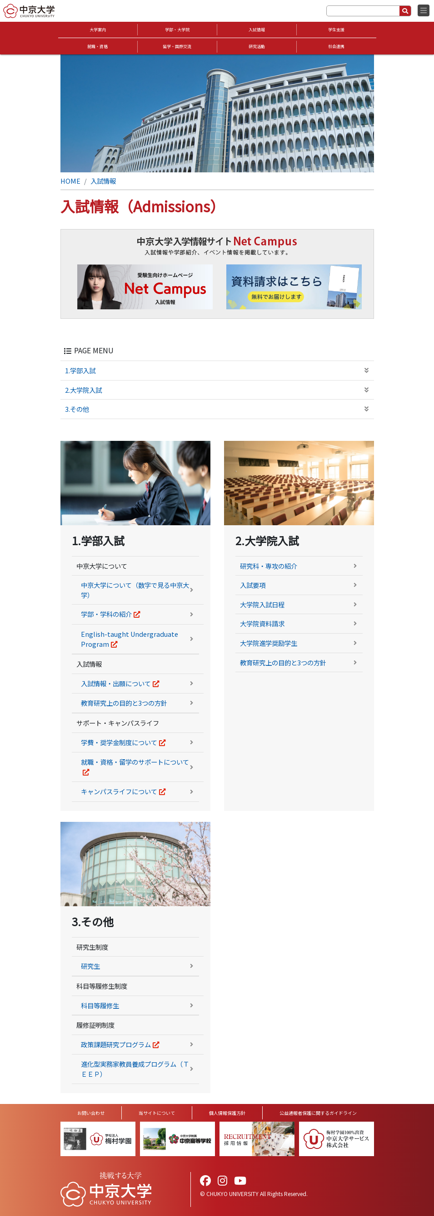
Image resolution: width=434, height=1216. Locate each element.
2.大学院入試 (83, 390)
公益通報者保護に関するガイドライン (318, 1112)
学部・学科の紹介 (106, 614)
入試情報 (257, 30)
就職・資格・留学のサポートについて (135, 762)
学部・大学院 (177, 30)
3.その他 (77, 409)
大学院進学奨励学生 (268, 643)
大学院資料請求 (262, 623)
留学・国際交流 (177, 46)
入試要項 (252, 585)
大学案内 (98, 30)
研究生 (90, 966)
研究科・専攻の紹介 (268, 566)
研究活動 (257, 46)
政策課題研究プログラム (116, 1044)
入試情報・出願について (116, 683)
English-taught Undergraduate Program (129, 639)
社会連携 (336, 46)
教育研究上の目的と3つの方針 (124, 703)
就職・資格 (97, 46)
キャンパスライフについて (119, 791)
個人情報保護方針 (227, 1112)
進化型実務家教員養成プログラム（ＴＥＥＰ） (135, 1069)
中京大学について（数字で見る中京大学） (135, 590)
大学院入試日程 (262, 604)
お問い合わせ (91, 1112)
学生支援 (336, 30)
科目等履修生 (100, 1005)
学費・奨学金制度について (119, 742)
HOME (70, 181)
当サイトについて (157, 1112)
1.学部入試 (80, 370)
